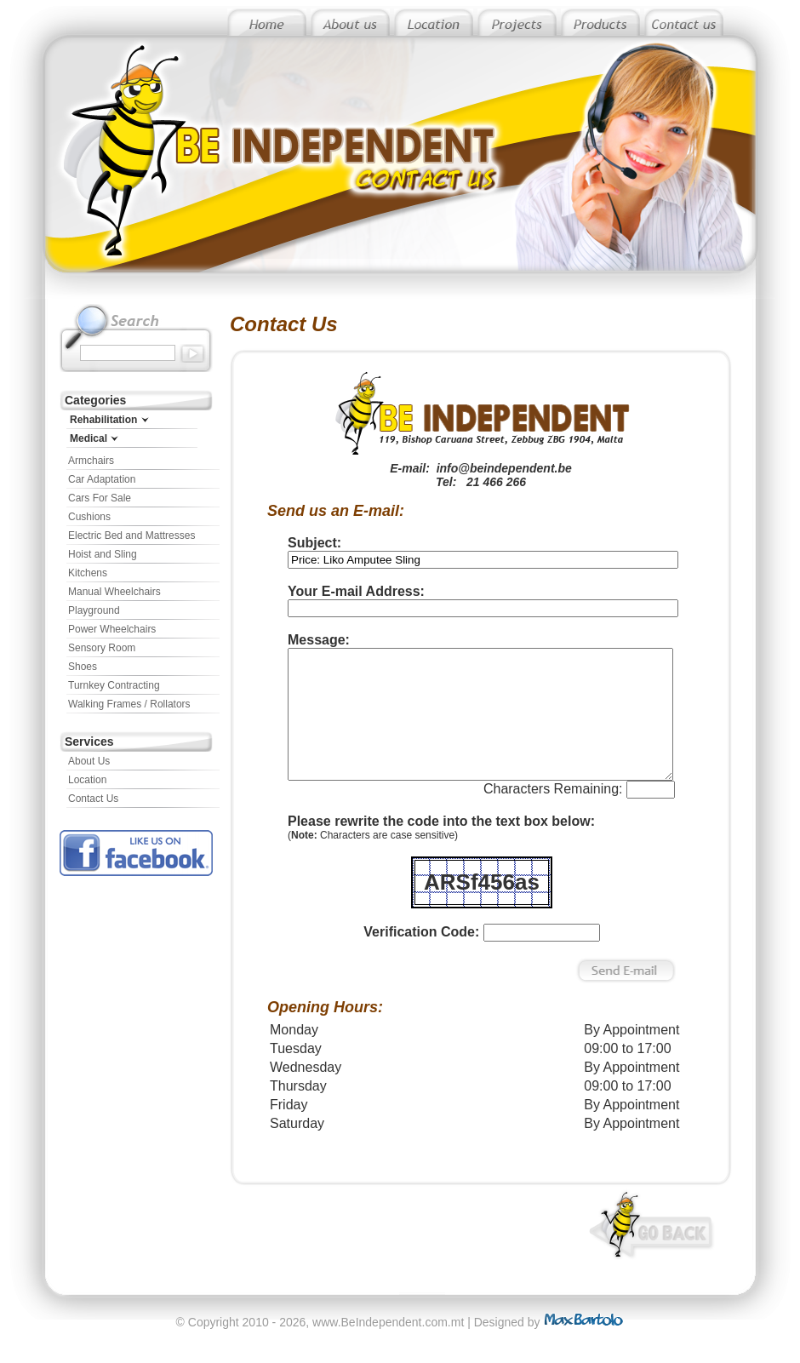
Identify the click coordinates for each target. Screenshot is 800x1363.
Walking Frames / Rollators (129, 704)
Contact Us (93, 799)
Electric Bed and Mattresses (131, 535)
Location (87, 780)
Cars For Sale (99, 498)
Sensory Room (101, 648)
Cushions (89, 517)
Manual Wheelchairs (114, 592)
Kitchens (87, 573)
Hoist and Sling (102, 554)
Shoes (82, 667)
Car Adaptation (101, 479)
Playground (94, 610)
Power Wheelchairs (112, 629)
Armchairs (91, 461)
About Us (89, 761)
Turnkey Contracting (114, 685)
